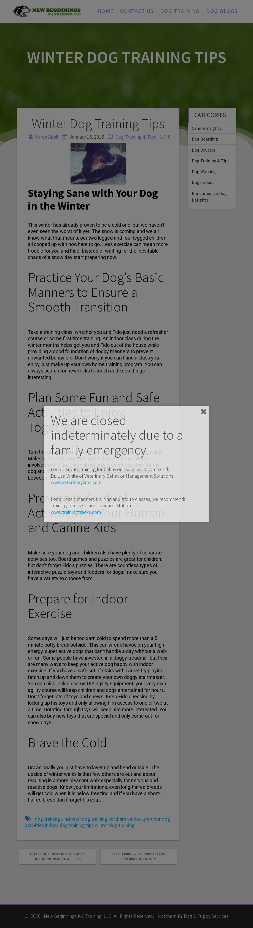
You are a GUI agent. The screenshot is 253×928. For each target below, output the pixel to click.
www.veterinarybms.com (76, 482)
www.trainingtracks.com (76, 512)
